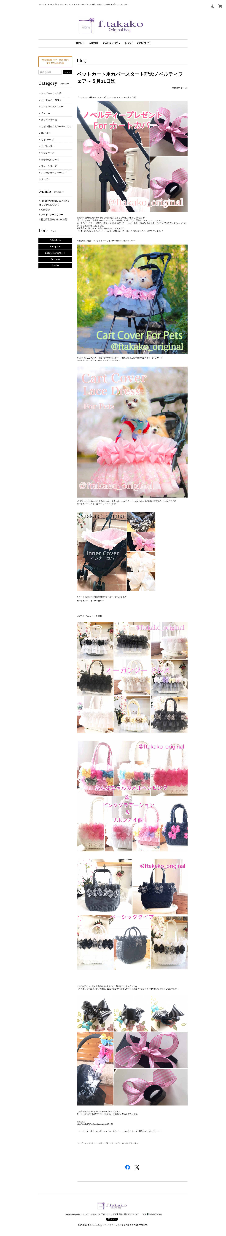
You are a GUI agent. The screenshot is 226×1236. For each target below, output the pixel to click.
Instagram (55, 246)
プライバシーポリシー (52, 214)
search (67, 72)
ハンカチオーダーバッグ (53, 172)
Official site (55, 240)
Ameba (55, 265)
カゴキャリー (47, 146)
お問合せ (45, 209)
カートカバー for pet (51, 100)
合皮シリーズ (47, 153)
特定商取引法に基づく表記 (54, 219)
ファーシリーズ (49, 166)
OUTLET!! (46, 133)
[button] (112, 44)
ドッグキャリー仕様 (51, 93)
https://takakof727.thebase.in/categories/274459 (95, 1124)
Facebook (55, 259)
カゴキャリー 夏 (49, 119)
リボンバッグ (47, 139)
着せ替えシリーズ (50, 159)
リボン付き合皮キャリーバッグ (56, 126)
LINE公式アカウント (55, 253)
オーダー (45, 179)
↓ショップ (81, 1121)
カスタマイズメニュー (52, 106)
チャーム (45, 113)
